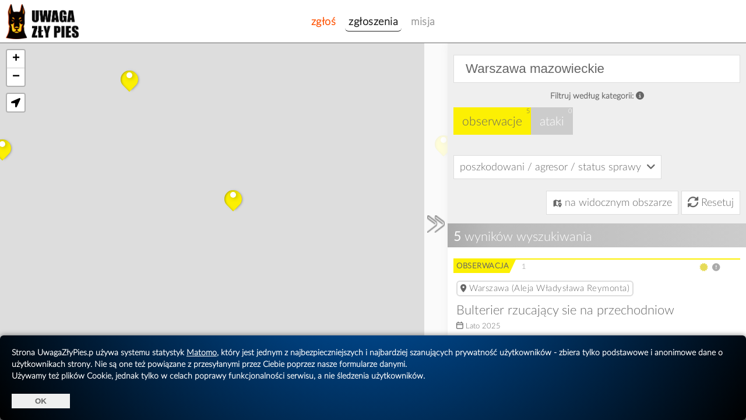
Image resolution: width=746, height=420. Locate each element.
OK (41, 401)
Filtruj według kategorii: (597, 96)
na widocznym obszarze (612, 202)
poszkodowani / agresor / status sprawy (557, 167)
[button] (129, 79)
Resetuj (711, 202)
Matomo (201, 353)
